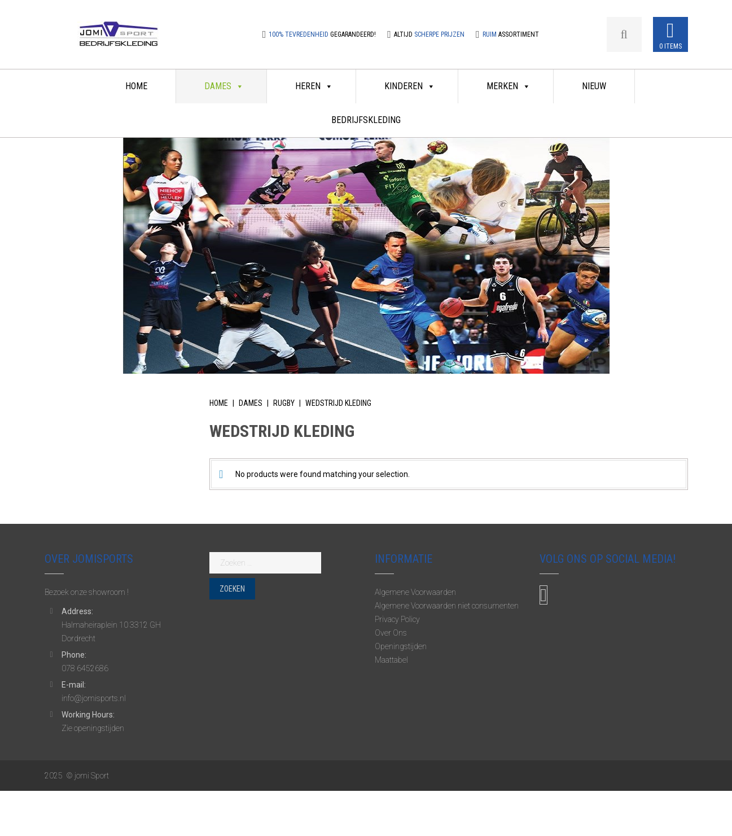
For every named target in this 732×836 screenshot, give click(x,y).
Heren (314, 86)
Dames (224, 86)
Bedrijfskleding (366, 120)
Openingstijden (401, 646)
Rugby (284, 403)
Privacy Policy (397, 619)
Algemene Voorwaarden (415, 592)
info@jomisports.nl (94, 698)
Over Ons (391, 632)
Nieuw (594, 86)
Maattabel (391, 659)
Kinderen (409, 86)
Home (136, 86)
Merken (508, 86)
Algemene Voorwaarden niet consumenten (447, 605)
